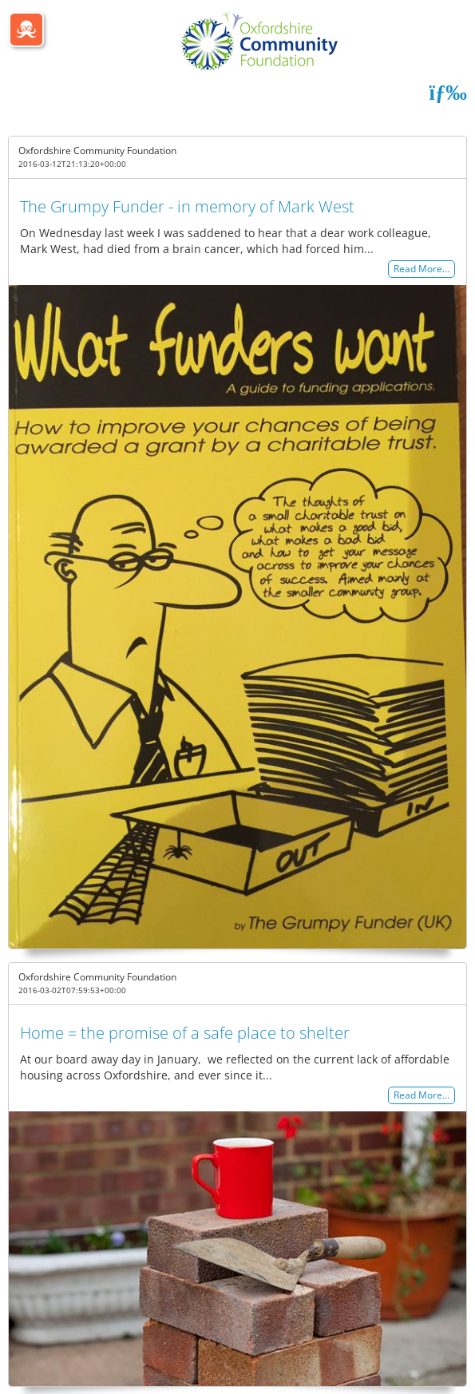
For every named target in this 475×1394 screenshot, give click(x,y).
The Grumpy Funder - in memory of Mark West (187, 206)
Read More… (421, 269)
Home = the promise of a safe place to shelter (185, 1033)
